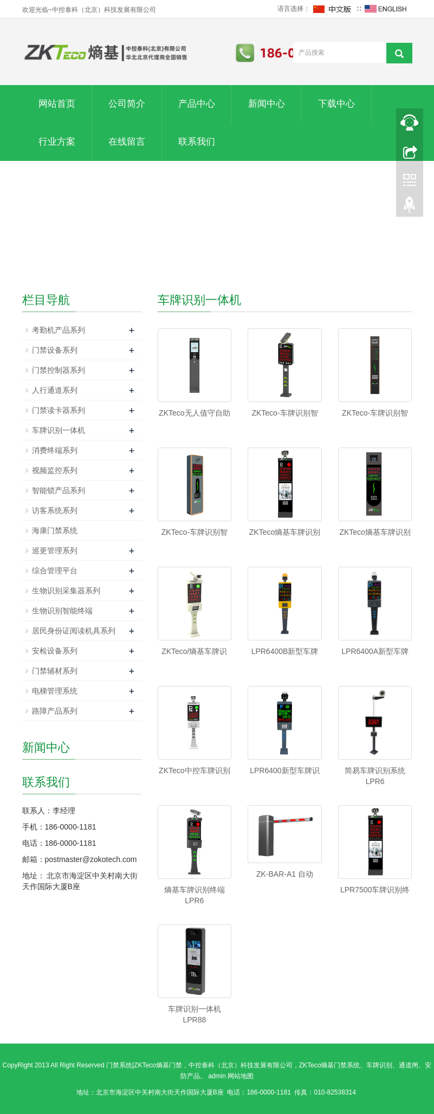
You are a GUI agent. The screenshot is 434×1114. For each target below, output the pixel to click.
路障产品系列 (54, 711)
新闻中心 (266, 104)
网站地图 (241, 1076)
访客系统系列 (54, 510)
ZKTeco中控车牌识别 (194, 770)
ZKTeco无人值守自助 (194, 413)
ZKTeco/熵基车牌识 (194, 651)
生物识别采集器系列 (66, 590)
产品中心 (196, 104)
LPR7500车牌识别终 (375, 889)
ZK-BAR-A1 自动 (284, 874)
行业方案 (56, 142)
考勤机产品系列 (58, 330)
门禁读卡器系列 (58, 410)
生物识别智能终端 (62, 610)
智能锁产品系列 (58, 490)
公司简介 (126, 104)
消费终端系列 (54, 450)
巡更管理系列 (54, 550)
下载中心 (336, 104)
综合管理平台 (54, 570)
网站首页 (56, 104)
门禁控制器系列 (58, 370)
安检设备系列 (54, 650)
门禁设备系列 (54, 350)
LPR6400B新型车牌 (285, 651)
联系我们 (196, 142)
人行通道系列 (54, 390)
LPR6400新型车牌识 (284, 770)
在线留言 (126, 142)
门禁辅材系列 (54, 670)
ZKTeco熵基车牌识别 (284, 532)
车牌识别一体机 (58, 430)
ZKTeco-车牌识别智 (284, 413)
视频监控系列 (54, 470)
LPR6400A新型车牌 (375, 651)
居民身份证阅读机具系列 (73, 630)
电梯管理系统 (54, 690)
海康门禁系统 (54, 530)
